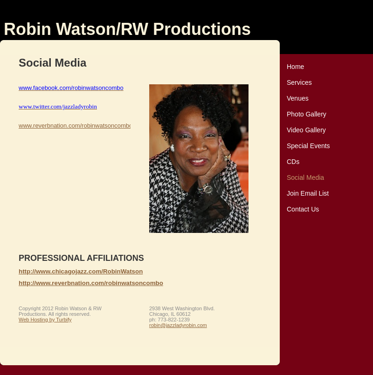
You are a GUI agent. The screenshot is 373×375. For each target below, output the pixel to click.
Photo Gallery (306, 114)
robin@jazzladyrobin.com (178, 325)
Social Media (305, 177)
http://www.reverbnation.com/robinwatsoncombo (91, 283)
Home (295, 66)
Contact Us (303, 209)
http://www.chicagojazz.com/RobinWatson (81, 271)
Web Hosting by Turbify (45, 319)
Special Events (308, 146)
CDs (293, 161)
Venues (298, 98)
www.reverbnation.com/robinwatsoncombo (75, 125)
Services (299, 82)
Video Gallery (306, 130)
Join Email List (308, 193)
